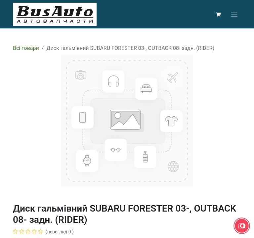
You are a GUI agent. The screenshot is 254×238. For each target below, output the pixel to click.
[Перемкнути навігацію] (234, 14)
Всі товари (26, 48)
